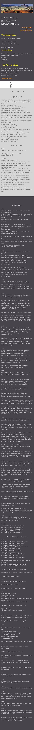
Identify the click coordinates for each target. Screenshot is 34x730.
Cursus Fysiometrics (27, 29)
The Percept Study (7, 78)
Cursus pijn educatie (27, 27)
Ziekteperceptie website (26, 30)
